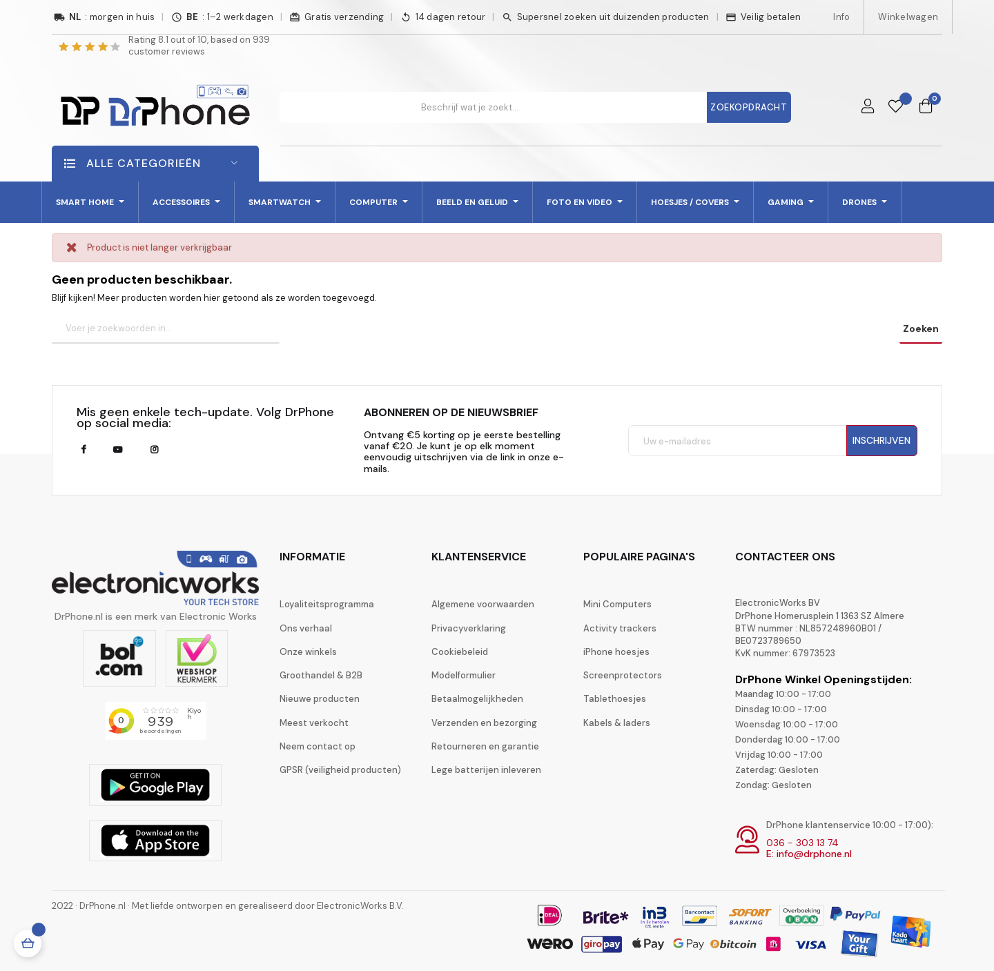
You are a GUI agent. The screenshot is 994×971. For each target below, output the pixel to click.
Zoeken (921, 328)
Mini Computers (617, 604)
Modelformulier (463, 675)
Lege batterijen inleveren (486, 770)
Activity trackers (619, 628)
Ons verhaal (306, 628)
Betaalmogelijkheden (477, 699)
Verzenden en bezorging (484, 723)
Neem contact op (317, 746)
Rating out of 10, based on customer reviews (199, 45)
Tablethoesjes (614, 699)
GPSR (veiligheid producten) (340, 770)
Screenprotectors (622, 675)
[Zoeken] (166, 329)
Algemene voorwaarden (482, 604)
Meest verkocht (314, 723)
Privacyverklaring (468, 628)
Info (841, 17)
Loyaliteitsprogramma (327, 604)
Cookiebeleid (459, 652)
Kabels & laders (616, 723)
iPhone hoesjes (616, 652)
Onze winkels (308, 652)
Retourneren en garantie (485, 746)
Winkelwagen (908, 17)
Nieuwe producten (320, 699)
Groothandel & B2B (321, 675)
